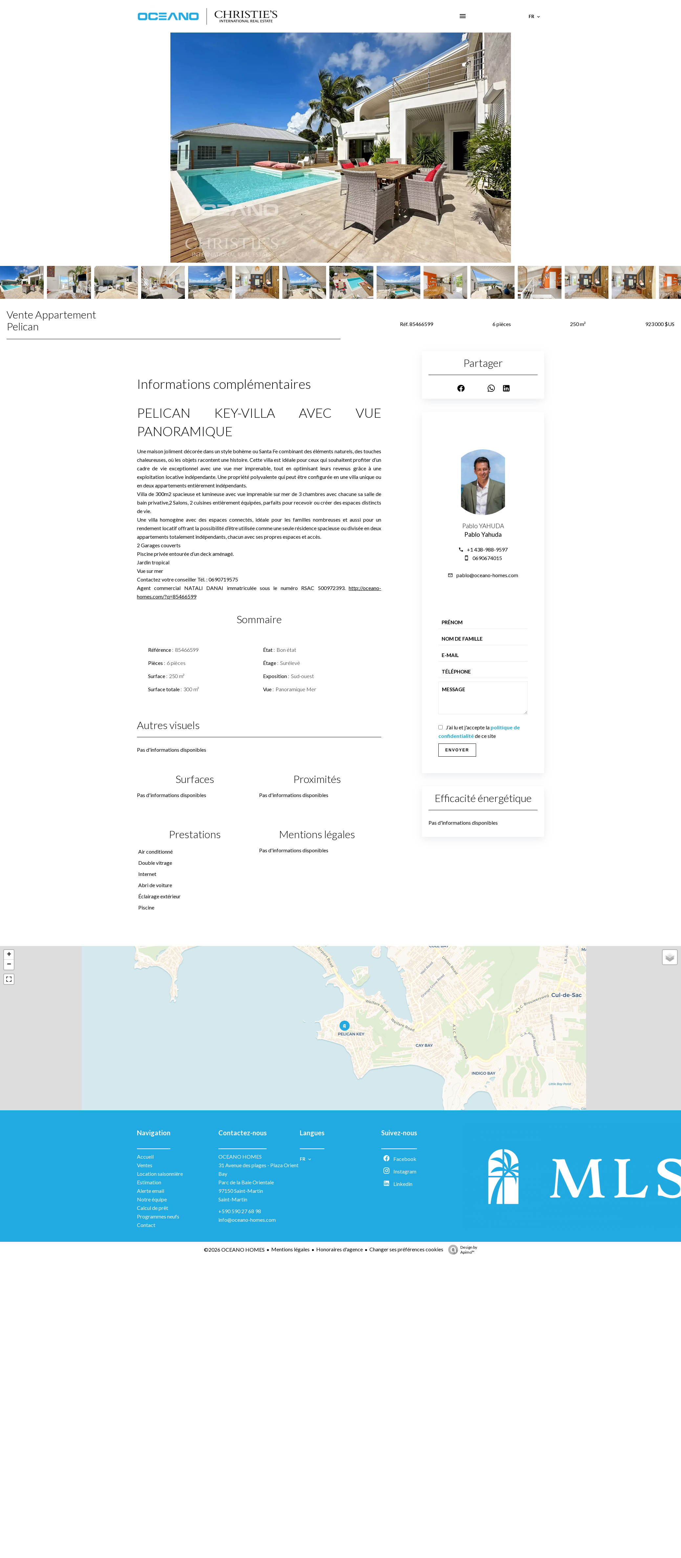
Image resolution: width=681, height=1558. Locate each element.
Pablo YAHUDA (483, 526)
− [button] (9, 965)
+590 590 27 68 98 (239, 1211)
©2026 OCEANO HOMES (234, 1249)
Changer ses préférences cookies (406, 1249)
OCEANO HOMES (240, 1156)
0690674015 (487, 558)
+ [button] (9, 955)
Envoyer (457, 750)
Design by (461, 1250)
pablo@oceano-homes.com (487, 575)
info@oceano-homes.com (247, 1219)
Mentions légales (290, 1249)
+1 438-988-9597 (487, 549)
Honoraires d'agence (339, 1249)
